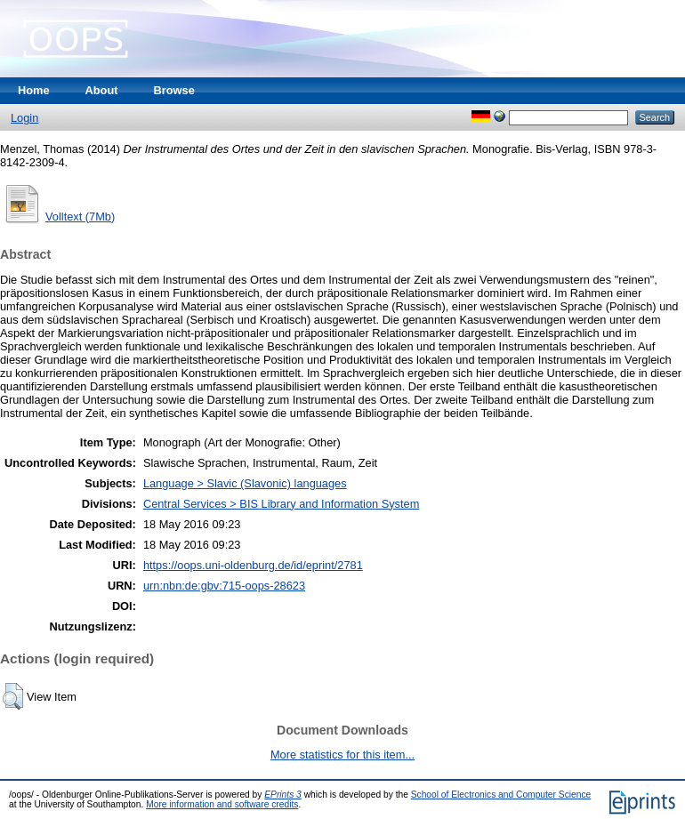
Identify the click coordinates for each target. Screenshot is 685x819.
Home (34, 90)
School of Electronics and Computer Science (501, 794)
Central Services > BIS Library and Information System (281, 503)
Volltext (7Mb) (80, 216)
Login (24, 117)
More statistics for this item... (342, 754)
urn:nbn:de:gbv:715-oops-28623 (224, 585)
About (101, 90)
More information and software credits (222, 804)
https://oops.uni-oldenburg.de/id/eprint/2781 (253, 565)
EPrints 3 (283, 794)
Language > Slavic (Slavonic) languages (245, 483)
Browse (174, 90)
